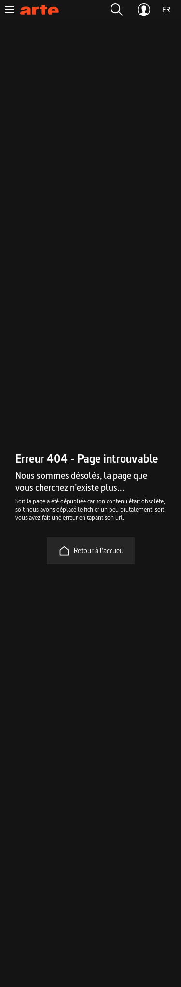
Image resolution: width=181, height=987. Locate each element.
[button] (116, 9)
